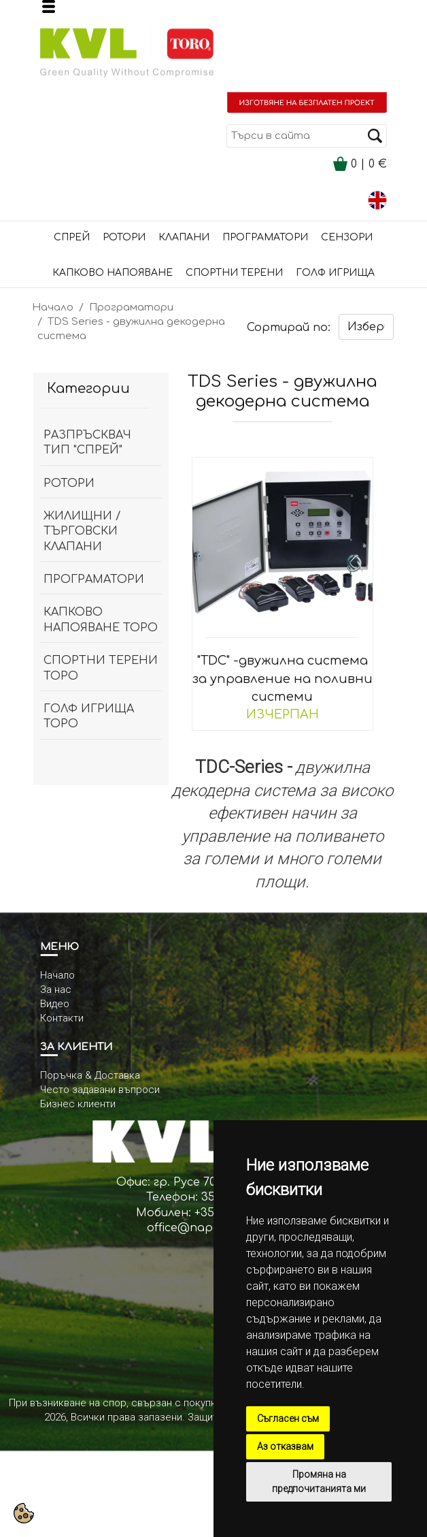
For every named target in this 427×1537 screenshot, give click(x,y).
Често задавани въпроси (100, 1089)
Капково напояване (112, 273)
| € (360, 164)
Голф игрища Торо (89, 716)
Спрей (72, 237)
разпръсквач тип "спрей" (87, 442)
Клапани (183, 237)
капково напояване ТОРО (101, 619)
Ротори (124, 237)
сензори (347, 237)
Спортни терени (234, 273)
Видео (54, 1004)
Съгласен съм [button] (288, 1418)
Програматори (265, 237)
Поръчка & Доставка (90, 1075)
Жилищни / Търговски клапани (82, 531)
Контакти (62, 1018)
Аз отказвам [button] (285, 1446)
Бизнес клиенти (78, 1104)
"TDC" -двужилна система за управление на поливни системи (282, 678)
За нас (55, 989)
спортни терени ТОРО (101, 668)
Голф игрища (335, 273)
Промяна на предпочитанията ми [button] (319, 1481)
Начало (52, 307)
